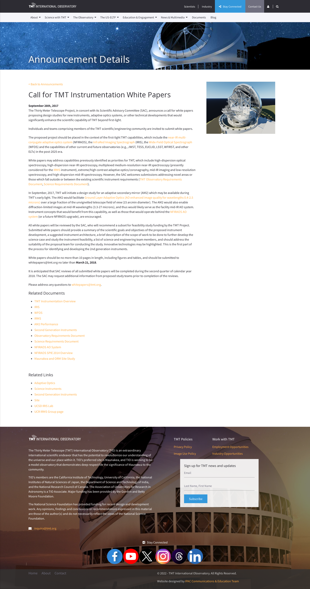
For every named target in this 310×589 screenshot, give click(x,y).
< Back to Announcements (45, 84)
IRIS (37, 307)
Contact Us (254, 6)
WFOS (38, 313)
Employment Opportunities (230, 447)
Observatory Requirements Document (59, 336)
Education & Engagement (140, 17)
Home (33, 573)
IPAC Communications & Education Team (212, 581)
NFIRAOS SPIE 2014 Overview (53, 353)
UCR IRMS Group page (48, 412)
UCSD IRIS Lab (43, 406)
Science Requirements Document (66, 184)
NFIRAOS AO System (47, 347)
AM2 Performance (46, 324)
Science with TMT (57, 17)
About (35, 17)
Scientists (189, 6)
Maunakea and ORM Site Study (54, 358)
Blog (213, 17)
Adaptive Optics (44, 383)
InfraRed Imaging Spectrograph (114, 142)
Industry (207, 6)
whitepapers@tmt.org (86, 284)
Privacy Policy (183, 447)
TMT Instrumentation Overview (55, 301)
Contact (60, 573)
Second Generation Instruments (55, 330)
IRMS (57, 170)
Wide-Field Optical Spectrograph (170, 142)
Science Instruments (47, 389)
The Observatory (84, 17)
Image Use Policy (185, 453)
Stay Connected (230, 6)
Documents (199, 17)
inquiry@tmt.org (45, 528)
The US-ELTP (109, 17)
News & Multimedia (174, 17)
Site (37, 400)
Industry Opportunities (227, 453)
